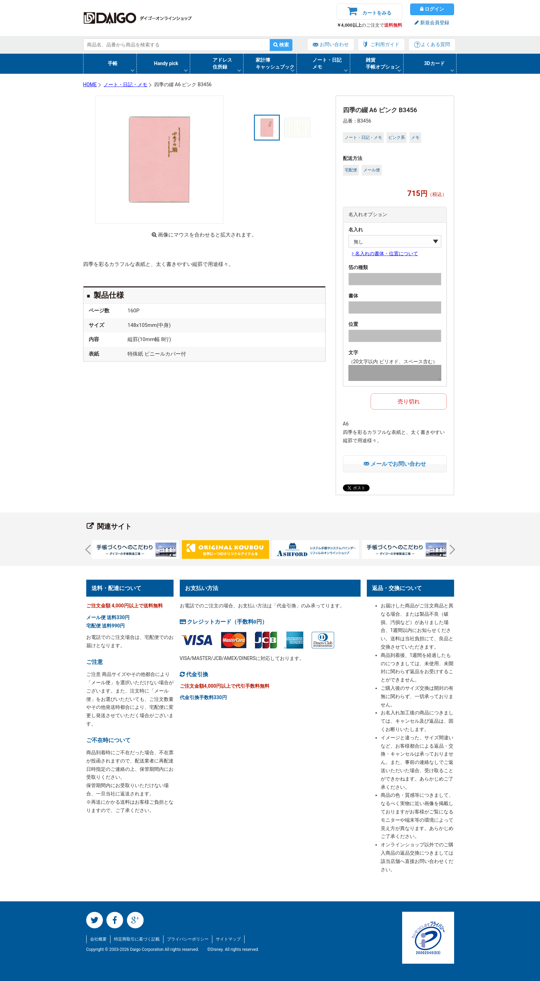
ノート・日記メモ (327, 63)
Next (450, 549)
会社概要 (98, 939)
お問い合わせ (334, 44)
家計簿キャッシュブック (275, 63)
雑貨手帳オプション (383, 63)
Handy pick (166, 63)
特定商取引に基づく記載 (137, 939)
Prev (90, 549)
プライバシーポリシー (188, 939)
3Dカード (434, 63)
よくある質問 (435, 44)
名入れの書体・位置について (386, 253)
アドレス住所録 (222, 63)
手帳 (112, 63)
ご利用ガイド (384, 44)
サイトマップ (228, 939)
